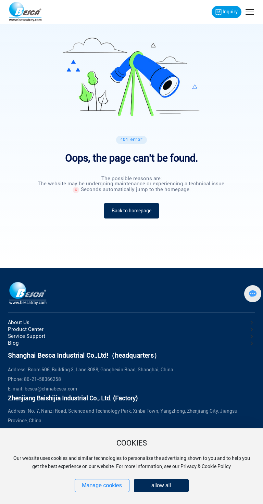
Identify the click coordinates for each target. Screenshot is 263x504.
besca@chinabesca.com (51, 389)
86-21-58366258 (42, 379)
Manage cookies (102, 485)
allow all (161, 485)
